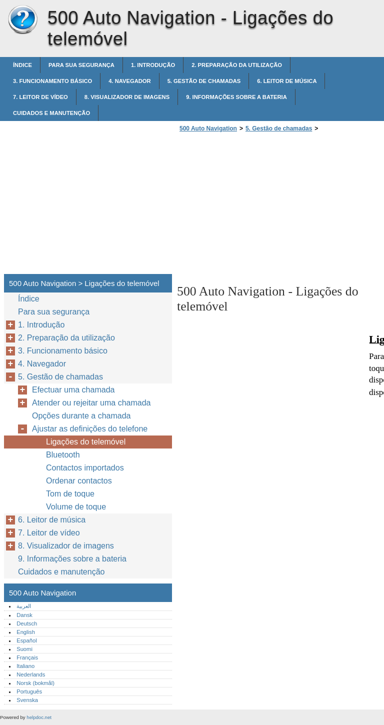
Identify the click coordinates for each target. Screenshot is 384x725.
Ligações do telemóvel (86, 442)
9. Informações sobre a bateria (236, 97)
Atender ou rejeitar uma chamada (91, 402)
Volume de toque (76, 506)
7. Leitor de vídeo (40, 97)
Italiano (25, 666)
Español (26, 641)
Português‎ (29, 691)
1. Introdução (153, 65)
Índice (22, 65)
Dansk (24, 615)
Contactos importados (85, 468)
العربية (23, 606)
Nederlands (30, 675)
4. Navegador (129, 81)
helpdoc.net (39, 717)
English (25, 632)
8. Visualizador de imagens (127, 97)
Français (27, 657)
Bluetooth (63, 454)
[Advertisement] (261, 206)
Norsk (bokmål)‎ (35, 683)
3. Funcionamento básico (52, 81)
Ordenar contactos (79, 480)
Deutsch (26, 623)
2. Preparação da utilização (237, 65)
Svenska (27, 700)
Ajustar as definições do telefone (90, 428)
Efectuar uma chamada (73, 390)
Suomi (24, 649)
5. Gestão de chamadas (204, 81)
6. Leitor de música (286, 81)
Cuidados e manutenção (51, 113)
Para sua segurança (81, 65)
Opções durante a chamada (81, 416)
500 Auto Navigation (23, 20)
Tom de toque (70, 494)
